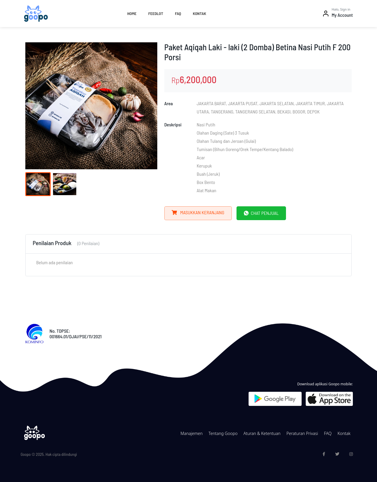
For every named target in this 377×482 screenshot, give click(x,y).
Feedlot (155, 13)
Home (131, 13)
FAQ (178, 13)
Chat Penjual (261, 213)
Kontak (199, 13)
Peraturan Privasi (302, 433)
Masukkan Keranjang (198, 212)
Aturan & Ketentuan (262, 433)
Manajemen (192, 433)
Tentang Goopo (223, 433)
